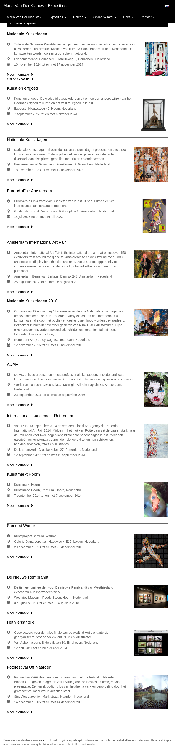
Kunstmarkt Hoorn (23, 474)
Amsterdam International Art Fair (36, 242)
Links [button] (128, 17)
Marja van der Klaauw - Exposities (35, 5)
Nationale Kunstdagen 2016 (32, 301)
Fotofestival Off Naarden (29, 667)
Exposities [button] (57, 17)
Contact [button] (148, 17)
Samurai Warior (21, 525)
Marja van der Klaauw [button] (24, 17)
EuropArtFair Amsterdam (29, 191)
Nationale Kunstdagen (27, 34)
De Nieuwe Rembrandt (27, 577)
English (167, 6)
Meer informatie (20, 74)
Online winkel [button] (104, 17)
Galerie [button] (80, 17)
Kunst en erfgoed (22, 88)
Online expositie (20, 79)
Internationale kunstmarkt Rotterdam (40, 416)
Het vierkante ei (21, 622)
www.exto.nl (43, 740)
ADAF (12, 364)
